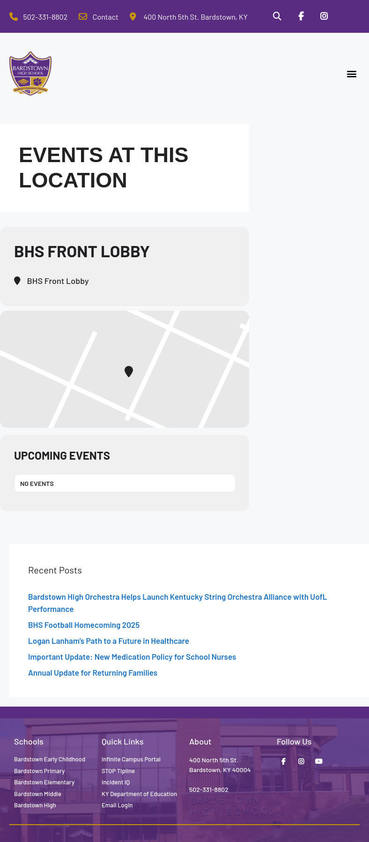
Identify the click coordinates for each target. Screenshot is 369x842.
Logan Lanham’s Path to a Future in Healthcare (108, 640)
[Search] (276, 16)
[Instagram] (324, 16)
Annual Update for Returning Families (92, 672)
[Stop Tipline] (348, 16)
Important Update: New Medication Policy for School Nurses (132, 656)
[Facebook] (300, 16)
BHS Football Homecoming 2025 (84, 624)
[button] (352, 74)
